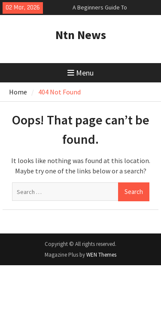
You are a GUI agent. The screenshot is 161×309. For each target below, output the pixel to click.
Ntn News (80, 34)
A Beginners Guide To (100, 7)
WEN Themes (101, 254)
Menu (80, 73)
